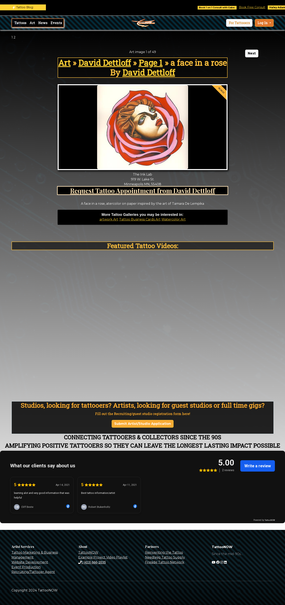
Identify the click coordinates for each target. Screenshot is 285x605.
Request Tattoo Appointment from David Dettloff (142, 190)
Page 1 (151, 62)
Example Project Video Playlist (103, 557)
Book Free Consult (255, 7)
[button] (239, 23)
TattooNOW (88, 552)
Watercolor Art (173, 219)
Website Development (30, 562)
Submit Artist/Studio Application (142, 424)
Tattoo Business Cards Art (140, 219)
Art (32, 23)
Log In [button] (262, 23)
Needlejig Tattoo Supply (165, 557)
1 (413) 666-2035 (92, 562)
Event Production (26, 567)
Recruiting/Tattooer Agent (33, 572)
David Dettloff (104, 62)
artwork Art (109, 219)
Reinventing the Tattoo (164, 552)
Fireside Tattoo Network (164, 562)
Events (56, 23)
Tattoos (20, 23)
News (42, 23)
